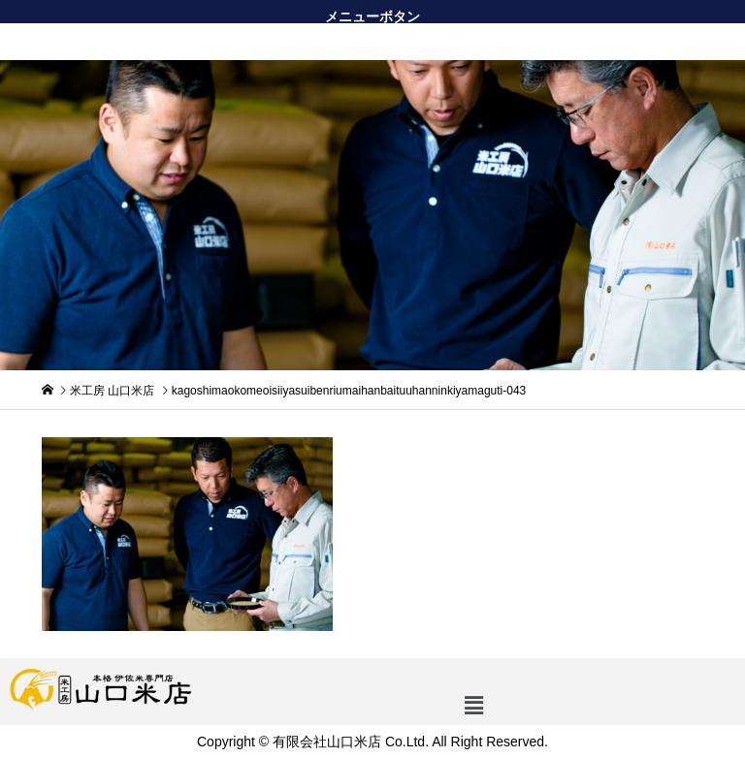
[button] (372, 41)
